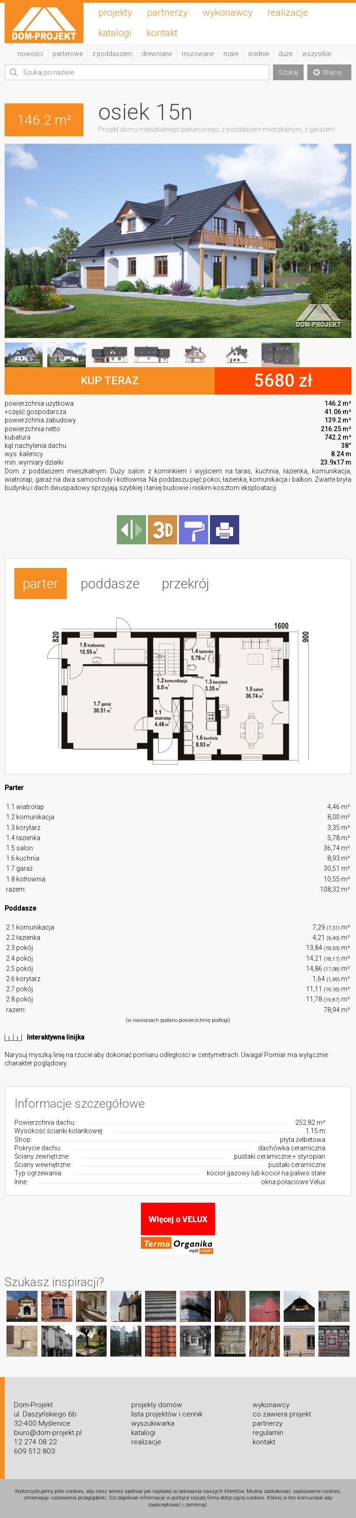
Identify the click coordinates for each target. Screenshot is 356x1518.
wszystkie (316, 53)
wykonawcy (228, 12)
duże (285, 53)
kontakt (162, 32)
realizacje (287, 12)
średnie (258, 53)
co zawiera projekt (282, 1414)
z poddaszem (112, 53)
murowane (198, 53)
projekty (115, 12)
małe (230, 53)
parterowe (68, 53)
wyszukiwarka (152, 1423)
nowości (30, 53)
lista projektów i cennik (167, 1414)
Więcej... (329, 72)
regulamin (268, 1433)
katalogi (115, 32)
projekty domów (156, 1405)
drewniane (157, 53)
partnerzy (167, 12)
